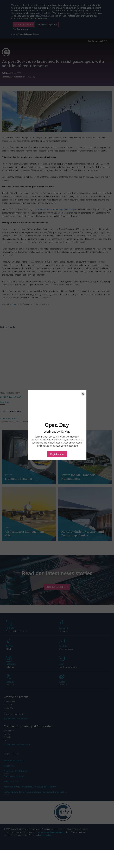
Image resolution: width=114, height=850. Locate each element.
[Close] (83, 394)
